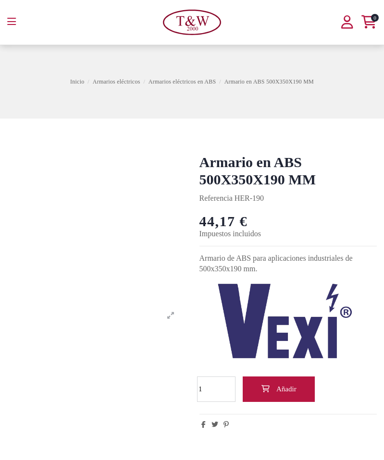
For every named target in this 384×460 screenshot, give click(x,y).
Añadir (278, 389)
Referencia (216, 198)
